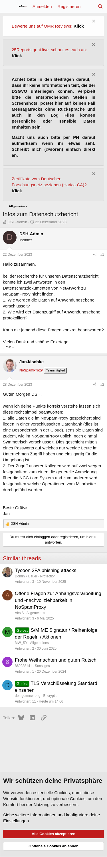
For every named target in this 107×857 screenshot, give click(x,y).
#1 (102, 255)
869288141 (23, 666)
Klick (79, 26)
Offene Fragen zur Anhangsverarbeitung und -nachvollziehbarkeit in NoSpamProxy (58, 600)
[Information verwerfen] (92, 22)
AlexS (19, 613)
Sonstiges (42, 666)
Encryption (51, 696)
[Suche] (100, 6)
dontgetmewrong (27, 696)
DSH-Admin (17, 222)
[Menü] (8, 6)
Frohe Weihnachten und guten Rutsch (55, 660)
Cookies (62, 792)
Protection (48, 576)
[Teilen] (94, 254)
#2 (102, 385)
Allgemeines (36, 613)
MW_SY (21, 643)
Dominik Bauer (26, 576)
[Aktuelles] (88, 6)
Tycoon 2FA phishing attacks (45, 570)
